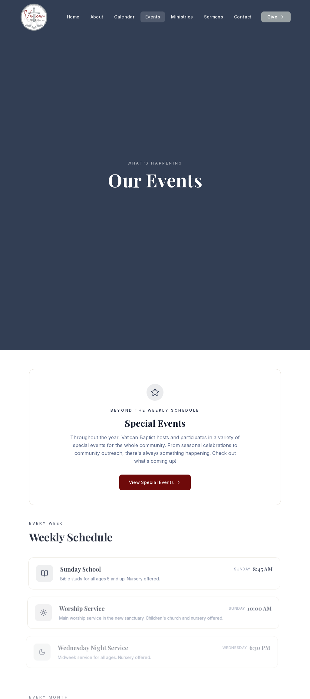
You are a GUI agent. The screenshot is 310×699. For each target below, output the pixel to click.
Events (152, 16)
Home (73, 16)
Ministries (182, 16)
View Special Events (155, 482)
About (97, 16)
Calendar (124, 16)
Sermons (213, 16)
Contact (242, 16)
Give (276, 16)
